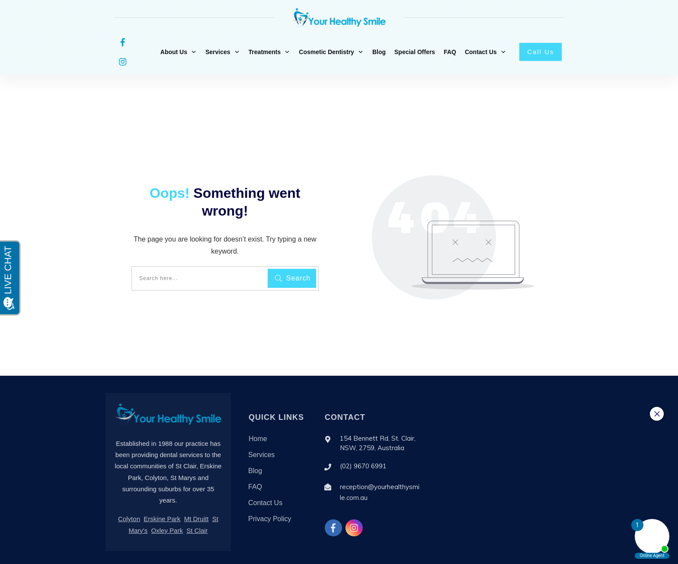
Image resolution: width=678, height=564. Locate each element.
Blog (255, 447)
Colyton (129, 495)
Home (258, 415)
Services (261, 431)
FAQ (255, 463)
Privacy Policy (269, 495)
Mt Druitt (196, 495)
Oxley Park (167, 507)
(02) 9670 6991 (363, 442)
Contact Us (265, 479)
